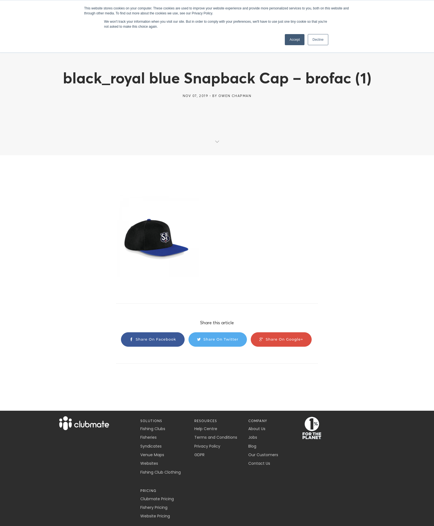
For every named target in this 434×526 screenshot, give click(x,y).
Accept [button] (295, 40)
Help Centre (205, 428)
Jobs (252, 437)
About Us (256, 428)
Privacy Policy (207, 446)
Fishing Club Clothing (160, 472)
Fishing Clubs (152, 428)
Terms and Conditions (215, 437)
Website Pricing (155, 516)
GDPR (199, 455)
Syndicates (151, 446)
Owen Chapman (234, 96)
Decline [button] (318, 40)
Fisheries (148, 437)
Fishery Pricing (153, 507)
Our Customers (263, 455)
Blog (252, 446)
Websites (149, 463)
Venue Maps (152, 455)
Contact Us (259, 463)
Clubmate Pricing (157, 499)
